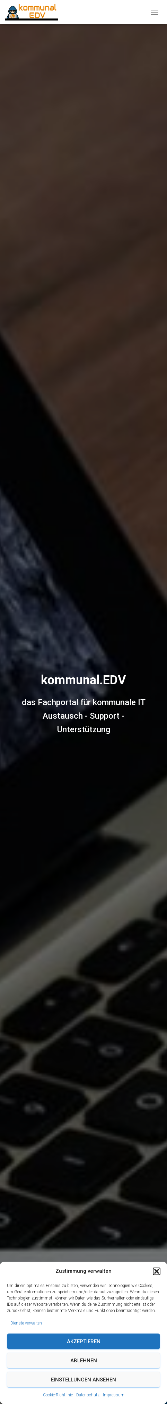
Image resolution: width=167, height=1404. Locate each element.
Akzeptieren (83, 1341)
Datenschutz (87, 1395)
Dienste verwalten (26, 1323)
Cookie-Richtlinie (58, 1395)
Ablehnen (83, 1360)
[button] (156, 1271)
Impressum (113, 1395)
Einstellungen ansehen (83, 1380)
